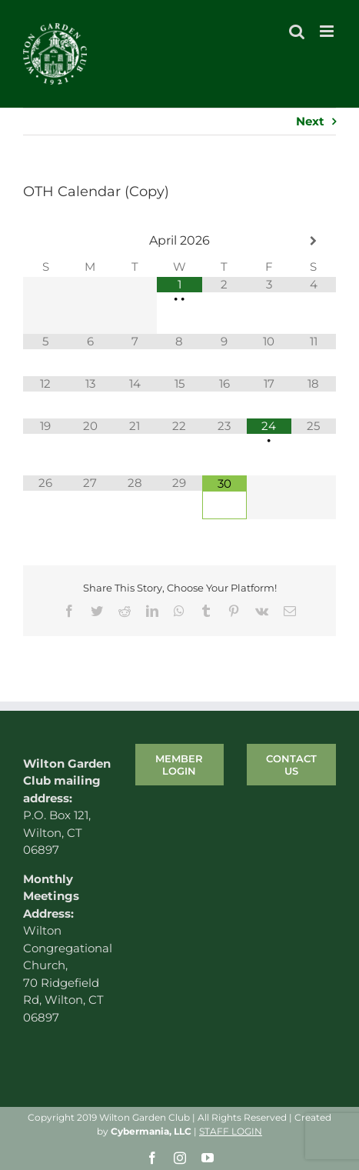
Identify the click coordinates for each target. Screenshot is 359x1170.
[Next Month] (313, 241)
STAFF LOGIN (230, 1131)
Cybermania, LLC (151, 1131)
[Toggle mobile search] (296, 31)
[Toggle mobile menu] (328, 31)
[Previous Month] (45, 241)
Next (310, 121)
